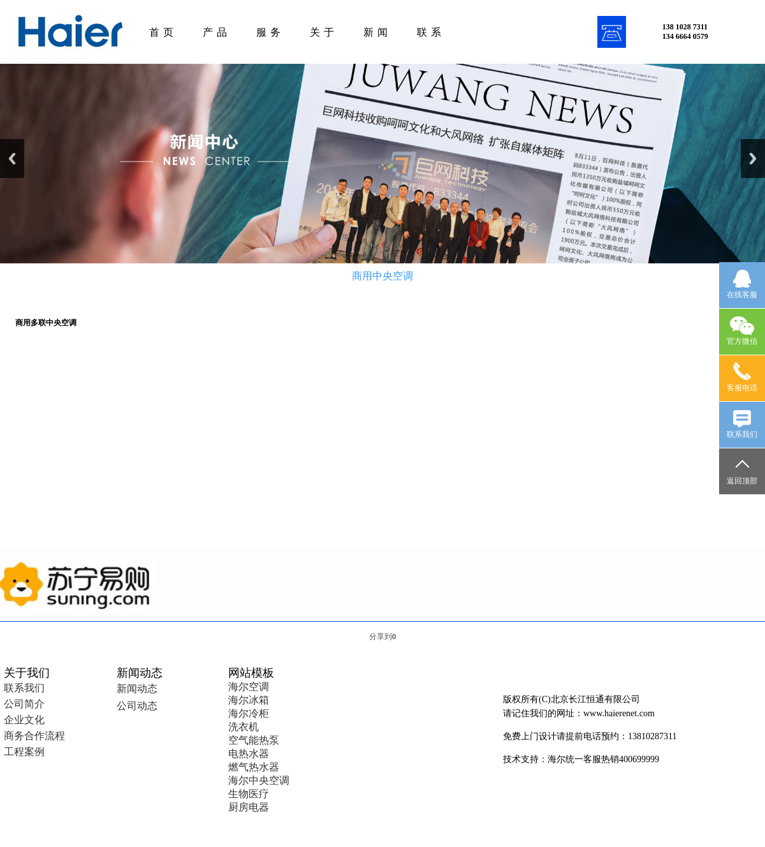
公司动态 (137, 705)
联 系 (429, 32)
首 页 (161, 32)
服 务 (268, 32)
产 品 (215, 32)
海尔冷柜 (248, 713)
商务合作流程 (34, 735)
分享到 (380, 636)
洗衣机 (243, 726)
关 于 (322, 32)
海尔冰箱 (248, 700)
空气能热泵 (253, 740)
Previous (12, 158)
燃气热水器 (253, 767)
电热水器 (248, 753)
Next (753, 158)
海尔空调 (248, 686)
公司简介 (24, 703)
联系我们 (24, 687)
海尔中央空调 (258, 780)
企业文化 (24, 719)
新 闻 (375, 32)
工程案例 (24, 751)
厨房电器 (248, 807)
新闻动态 (137, 688)
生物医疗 (248, 793)
